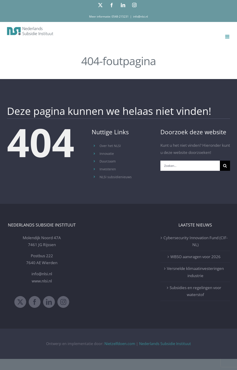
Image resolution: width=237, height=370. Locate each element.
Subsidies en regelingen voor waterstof (195, 291)
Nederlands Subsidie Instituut (165, 343)
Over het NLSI (110, 146)
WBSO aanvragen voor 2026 (195, 256)
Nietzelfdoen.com (119, 343)
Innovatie (107, 153)
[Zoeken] (225, 166)
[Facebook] (35, 302)
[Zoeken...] (190, 166)
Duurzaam (108, 161)
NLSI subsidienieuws (116, 177)
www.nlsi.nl (42, 281)
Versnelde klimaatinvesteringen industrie (195, 272)
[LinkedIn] (49, 302)
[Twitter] (20, 302)
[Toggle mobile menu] (227, 36)
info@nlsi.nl (140, 16)
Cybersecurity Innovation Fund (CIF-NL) (195, 241)
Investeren (108, 169)
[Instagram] (63, 302)
